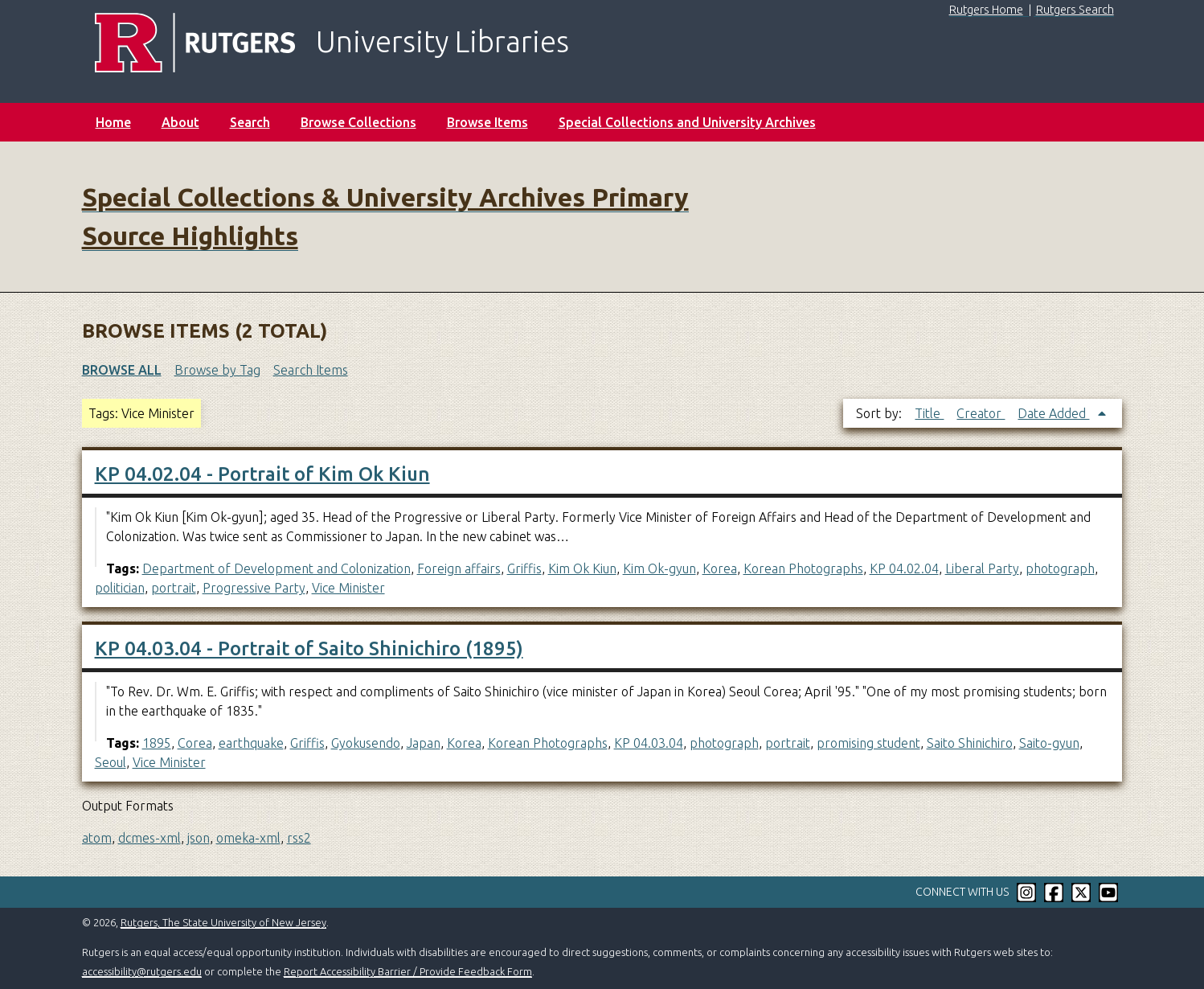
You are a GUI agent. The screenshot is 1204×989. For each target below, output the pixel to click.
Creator (980, 413)
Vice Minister (348, 588)
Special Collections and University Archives (687, 122)
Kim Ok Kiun (582, 568)
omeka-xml (248, 838)
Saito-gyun (1049, 743)
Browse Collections (358, 122)
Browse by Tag (217, 370)
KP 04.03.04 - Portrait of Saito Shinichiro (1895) (309, 648)
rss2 (299, 838)
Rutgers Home (986, 9)
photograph (1060, 568)
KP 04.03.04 (648, 743)
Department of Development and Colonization (276, 568)
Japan (423, 743)
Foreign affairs (459, 568)
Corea (195, 743)
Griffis (524, 568)
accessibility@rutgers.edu (142, 971)
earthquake (251, 743)
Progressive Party (254, 588)
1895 (156, 743)
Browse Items (487, 122)
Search (250, 122)
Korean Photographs (803, 568)
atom (97, 838)
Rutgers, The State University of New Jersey (223, 922)
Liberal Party (982, 568)
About (180, 122)
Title (929, 413)
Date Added (1053, 413)
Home (113, 122)
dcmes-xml (149, 838)
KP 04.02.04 (904, 568)
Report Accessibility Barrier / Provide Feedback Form (408, 971)
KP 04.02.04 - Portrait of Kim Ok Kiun (262, 474)
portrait (173, 588)
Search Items (310, 370)
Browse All (122, 370)
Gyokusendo (365, 743)
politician (120, 588)
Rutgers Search (1075, 9)
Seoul (110, 762)
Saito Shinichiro (970, 743)
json (198, 838)
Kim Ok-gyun (659, 568)
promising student (868, 743)
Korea (719, 568)
